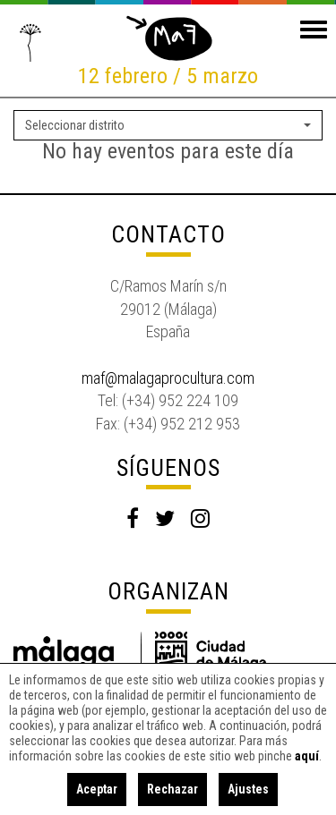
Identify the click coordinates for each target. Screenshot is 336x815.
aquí (307, 756)
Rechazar (172, 789)
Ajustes (248, 789)
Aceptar (96, 789)
